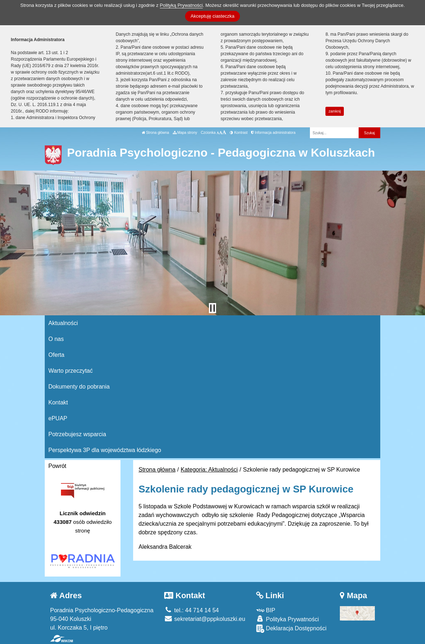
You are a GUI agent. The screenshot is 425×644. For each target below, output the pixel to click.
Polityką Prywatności (181, 5)
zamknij (335, 111)
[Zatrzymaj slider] (212, 308)
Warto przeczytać (70, 371)
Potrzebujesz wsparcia (77, 434)
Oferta (56, 355)
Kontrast (238, 133)
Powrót (57, 466)
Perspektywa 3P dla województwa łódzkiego (104, 450)
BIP (265, 610)
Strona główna (155, 133)
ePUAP (57, 418)
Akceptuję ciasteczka (212, 16)
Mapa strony (185, 133)
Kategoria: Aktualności (209, 469)
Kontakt (58, 402)
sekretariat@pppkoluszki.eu (204, 619)
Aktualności (63, 323)
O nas (56, 339)
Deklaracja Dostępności (291, 629)
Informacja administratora (273, 133)
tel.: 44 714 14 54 (191, 610)
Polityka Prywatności (287, 618)
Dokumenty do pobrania (79, 387)
